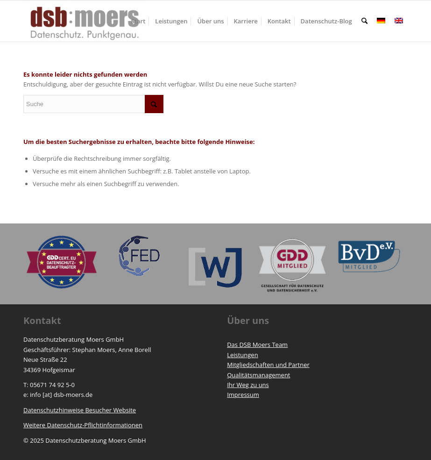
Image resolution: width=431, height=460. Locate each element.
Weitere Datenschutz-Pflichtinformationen (82, 425)
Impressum (243, 394)
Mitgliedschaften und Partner (268, 364)
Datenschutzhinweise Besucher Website (79, 410)
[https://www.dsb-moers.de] (85, 21)
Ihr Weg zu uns (248, 385)
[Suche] (364, 21)
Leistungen (242, 355)
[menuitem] (138, 21)
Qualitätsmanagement (258, 375)
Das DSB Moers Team (257, 344)
